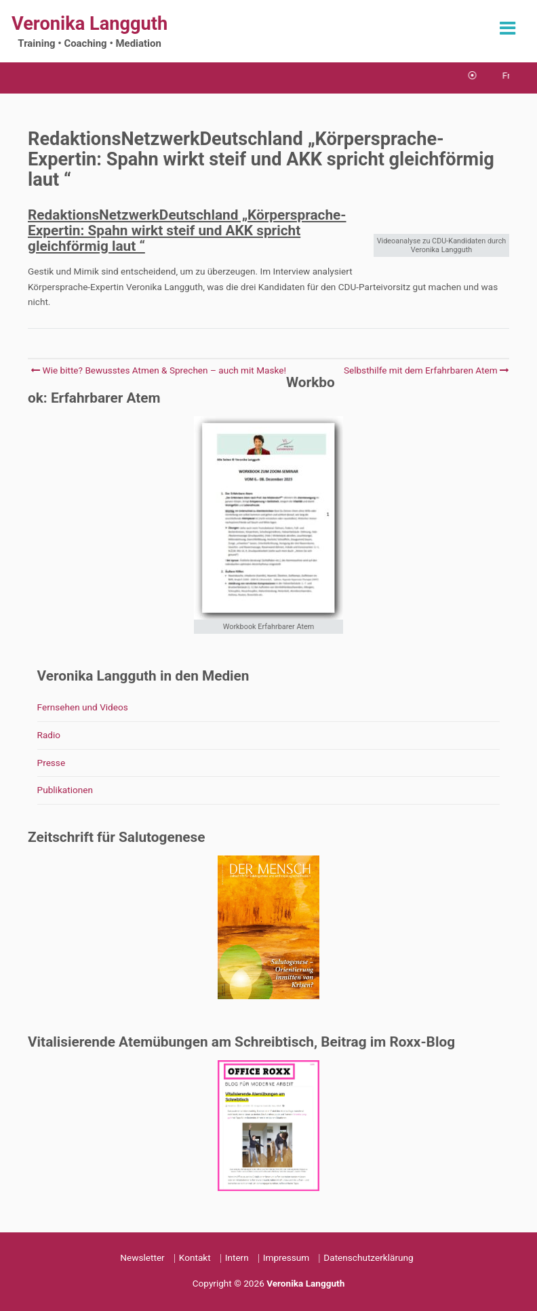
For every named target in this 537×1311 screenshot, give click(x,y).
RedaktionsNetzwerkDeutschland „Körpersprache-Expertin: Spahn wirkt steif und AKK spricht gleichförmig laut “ (187, 230)
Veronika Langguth (89, 24)
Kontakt (195, 1257)
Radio (49, 734)
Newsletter (142, 1257)
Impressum (286, 1257)
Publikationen (65, 789)
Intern (237, 1257)
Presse (51, 762)
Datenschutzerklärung (368, 1257)
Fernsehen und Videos (82, 707)
